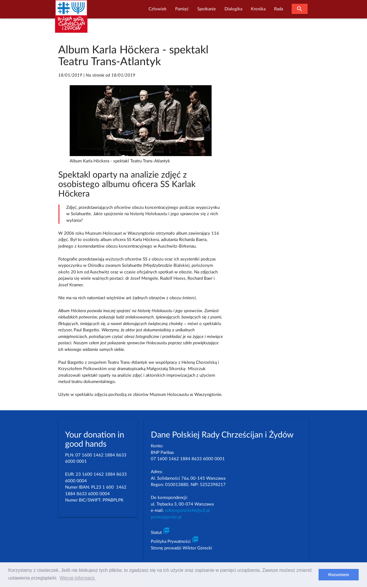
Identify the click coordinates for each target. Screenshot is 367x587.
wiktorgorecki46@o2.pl (187, 510)
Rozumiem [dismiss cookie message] (338, 574)
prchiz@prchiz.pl (166, 517)
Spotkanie (206, 9)
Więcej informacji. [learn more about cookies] (77, 578)
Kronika (258, 9)
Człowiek (158, 9)
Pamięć (182, 9)
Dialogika (233, 9)
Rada (278, 9)
